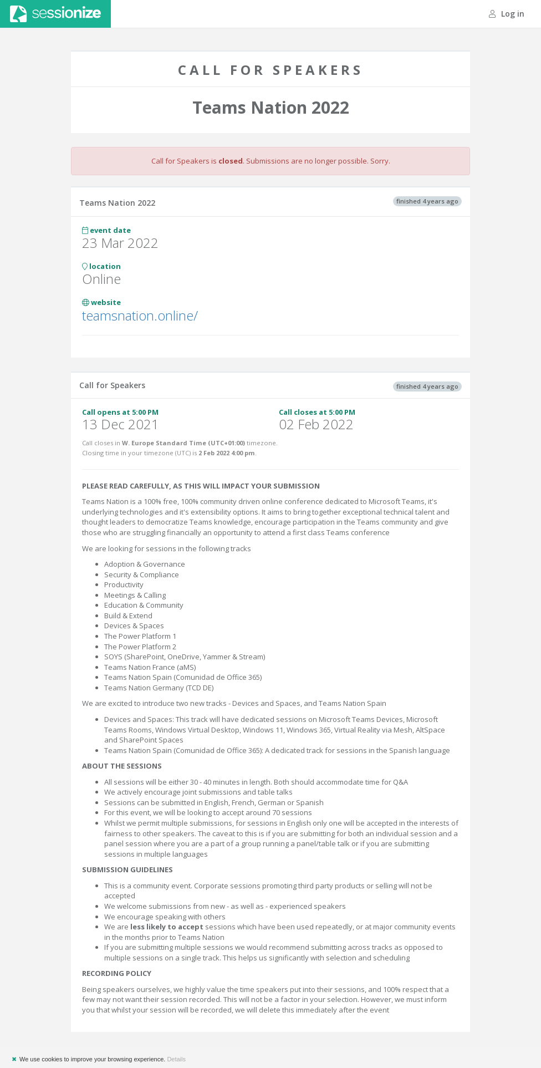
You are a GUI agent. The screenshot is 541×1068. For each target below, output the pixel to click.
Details (176, 1059)
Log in (506, 13)
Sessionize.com (55, 14)
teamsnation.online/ (140, 315)
